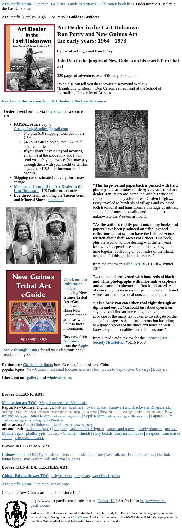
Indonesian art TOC (19, 454)
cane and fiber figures (86, 429)
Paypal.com (56, 111)
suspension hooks (129, 433)
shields (84, 433)
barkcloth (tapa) (38, 429)
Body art (160, 369)
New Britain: (131, 412)
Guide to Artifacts (82, 4)
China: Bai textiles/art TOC (25, 476)
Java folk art (115, 454)
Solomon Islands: (64, 424)
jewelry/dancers (96, 407)
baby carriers (61, 476)
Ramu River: (55, 416)
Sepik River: (116, 416)
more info (56, 200)
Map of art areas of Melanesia (63, 403)
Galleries (58, 4)
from (54, 101)
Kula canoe (89, 412)
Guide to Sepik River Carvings (126, 369)
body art (60, 407)
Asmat (28, 424)
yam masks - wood (29, 438)
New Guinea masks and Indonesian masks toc (63, 369)
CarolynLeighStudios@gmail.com (41, 129)
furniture (96, 454)
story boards (103, 433)
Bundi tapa (76, 407)
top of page (60, 484)
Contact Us (106, 501)
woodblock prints (106, 476)
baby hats (82, 476)
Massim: (52, 412)
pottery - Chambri (62, 433)
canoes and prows (121, 429)
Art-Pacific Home (17, 4)
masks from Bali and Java (44, 459)
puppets (74, 459)
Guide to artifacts (38, 365)
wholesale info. (59, 377)
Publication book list (115, 4)
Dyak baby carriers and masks (62, 454)
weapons (153, 433)
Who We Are (79, 517)
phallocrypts (36, 433)
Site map (41, 4)
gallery (33, 377)
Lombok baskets (141, 454)
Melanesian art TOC (19, 403)
